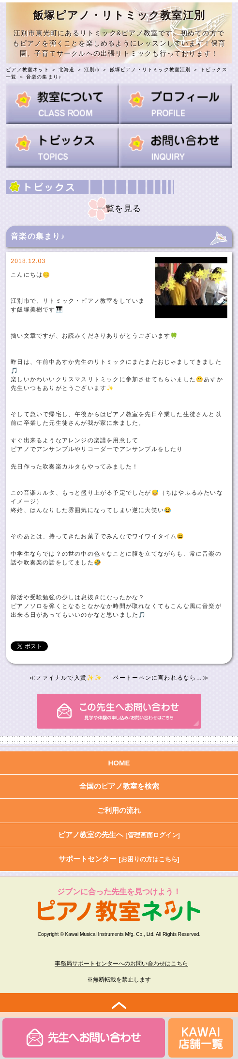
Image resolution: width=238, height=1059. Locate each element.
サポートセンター (119, 859)
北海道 (67, 69)
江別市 (92, 69)
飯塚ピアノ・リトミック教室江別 (150, 69)
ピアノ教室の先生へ (119, 834)
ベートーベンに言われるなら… (158, 677)
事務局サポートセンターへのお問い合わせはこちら (121, 963)
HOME (119, 763)
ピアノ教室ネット (27, 69)
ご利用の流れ (119, 810)
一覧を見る (119, 208)
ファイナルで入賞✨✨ (68, 677)
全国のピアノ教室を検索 (119, 786)
